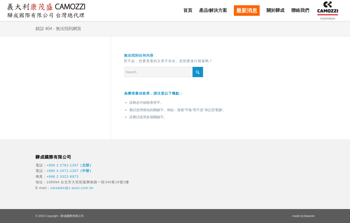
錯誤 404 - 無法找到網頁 (58, 28)
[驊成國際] (46, 10)
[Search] (163, 72)
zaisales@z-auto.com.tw (71, 188)
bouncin (309, 215)
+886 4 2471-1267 (63, 171)
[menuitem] (188, 10)
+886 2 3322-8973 (63, 177)
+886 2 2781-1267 (63, 165)
